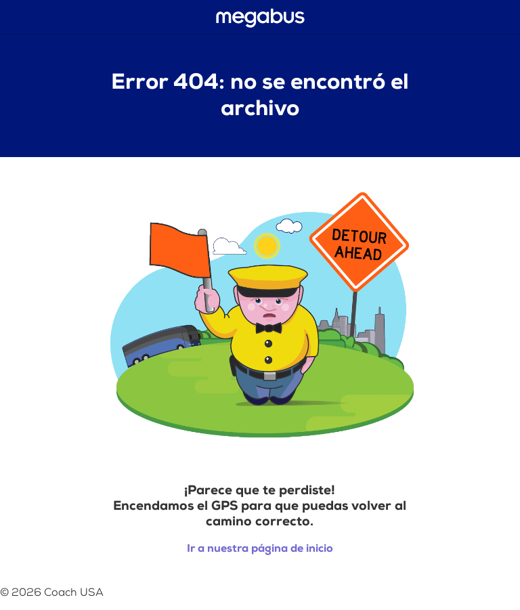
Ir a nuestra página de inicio (260, 548)
